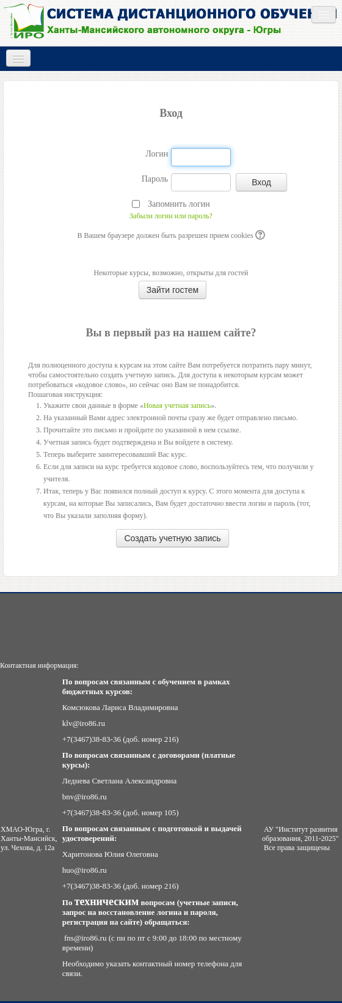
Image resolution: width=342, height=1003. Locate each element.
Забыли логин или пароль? (171, 216)
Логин (156, 153)
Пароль (155, 178)
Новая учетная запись (177, 405)
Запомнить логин (179, 204)
